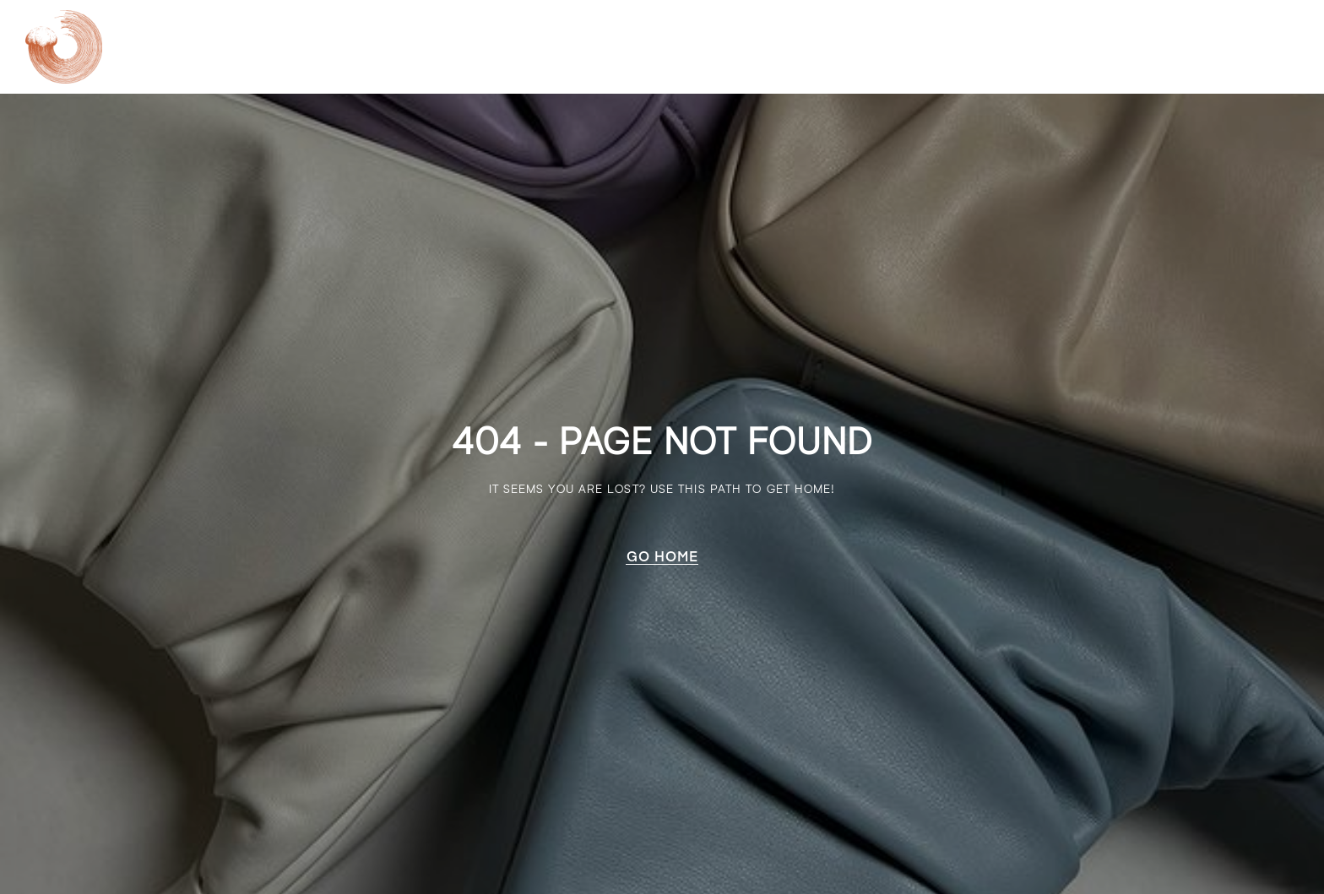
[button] (662, 556)
